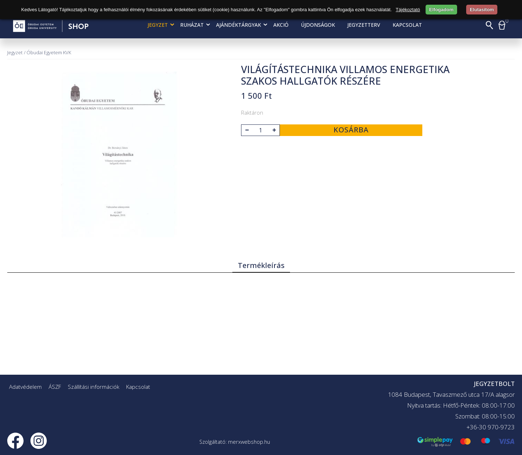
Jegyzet (158, 24)
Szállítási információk (93, 386)
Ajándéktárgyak (238, 24)
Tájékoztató (408, 9)
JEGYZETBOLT (494, 383)
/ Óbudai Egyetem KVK (47, 52)
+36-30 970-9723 (491, 427)
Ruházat (192, 24)
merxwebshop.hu (249, 441)
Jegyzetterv (363, 24)
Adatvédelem (25, 386)
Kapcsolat (407, 24)
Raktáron (252, 112)
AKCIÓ (281, 24)
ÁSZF (55, 386)
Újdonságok (318, 24)
